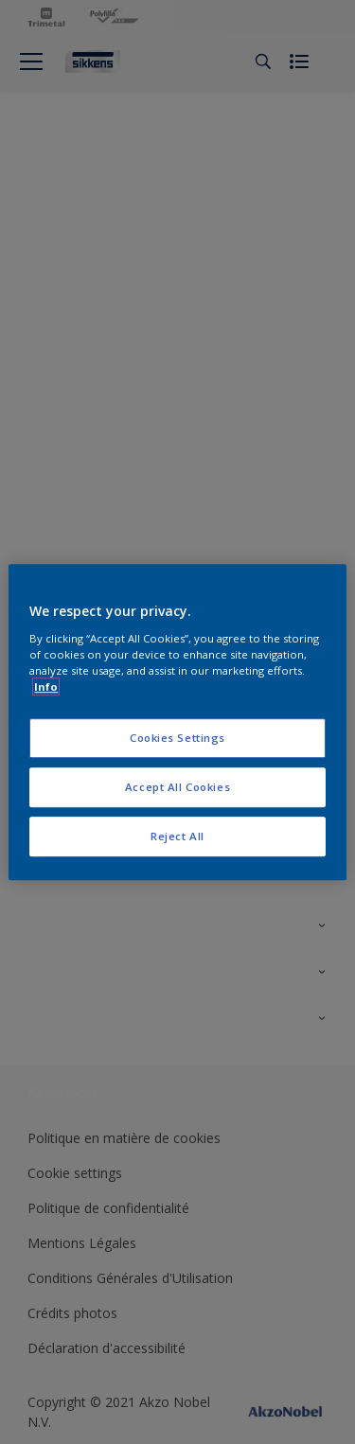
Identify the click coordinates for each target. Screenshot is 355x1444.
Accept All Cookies (177, 787)
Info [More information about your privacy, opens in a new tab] (46, 686)
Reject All (177, 836)
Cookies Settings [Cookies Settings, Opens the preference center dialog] (177, 738)
